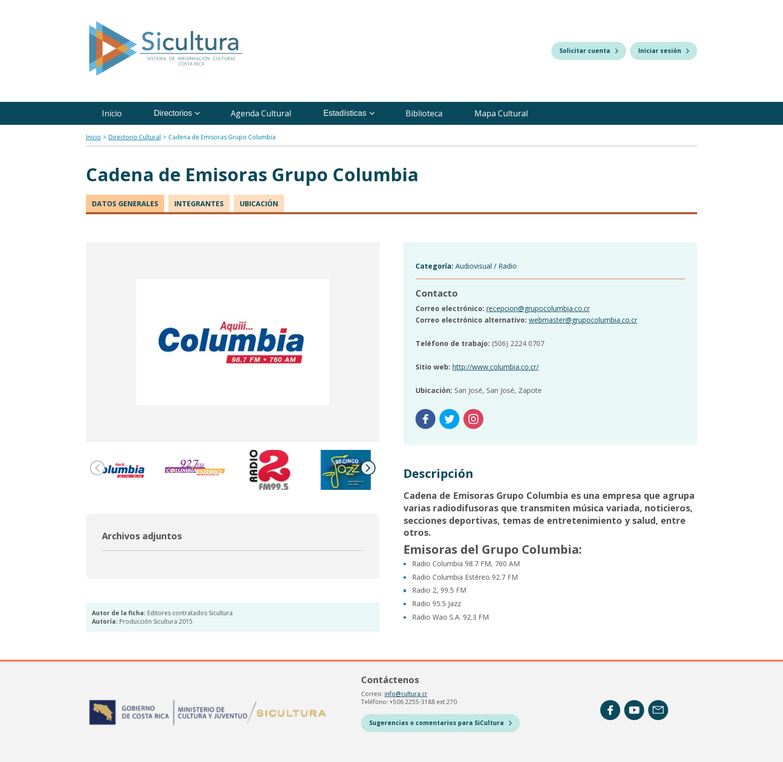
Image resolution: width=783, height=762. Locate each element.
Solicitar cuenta (588, 50)
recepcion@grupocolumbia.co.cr (538, 308)
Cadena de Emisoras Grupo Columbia (222, 137)
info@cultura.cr (406, 694)
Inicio (112, 113)
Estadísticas (348, 113)
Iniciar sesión (663, 50)
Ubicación (259, 203)
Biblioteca (423, 113)
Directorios (177, 113)
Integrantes (199, 203)
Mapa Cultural (501, 113)
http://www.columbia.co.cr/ (495, 367)
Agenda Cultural (261, 113)
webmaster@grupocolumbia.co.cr (583, 320)
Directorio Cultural (134, 137)
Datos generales (125, 203)
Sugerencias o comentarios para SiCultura (440, 723)
